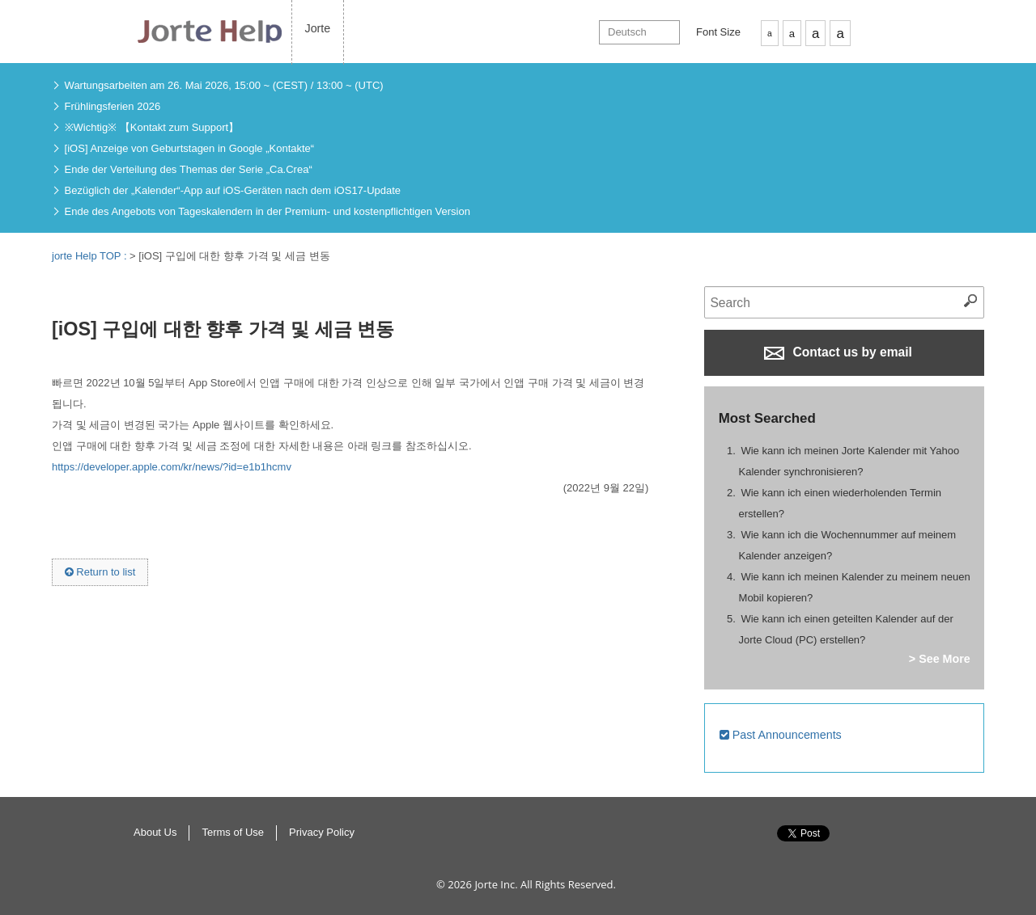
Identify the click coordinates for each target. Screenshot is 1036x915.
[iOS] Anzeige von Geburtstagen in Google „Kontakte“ (190, 148)
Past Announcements (781, 734)
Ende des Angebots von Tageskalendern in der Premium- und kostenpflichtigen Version (267, 211)
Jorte (318, 28)
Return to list (100, 572)
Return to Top (906, 850)
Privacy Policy (322, 832)
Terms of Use (233, 832)
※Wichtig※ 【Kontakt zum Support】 (152, 127)
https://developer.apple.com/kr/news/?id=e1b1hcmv (171, 467)
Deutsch (627, 32)
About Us (155, 832)
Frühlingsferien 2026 (113, 106)
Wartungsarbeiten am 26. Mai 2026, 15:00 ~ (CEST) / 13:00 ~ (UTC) (224, 85)
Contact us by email (838, 352)
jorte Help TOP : (91, 256)
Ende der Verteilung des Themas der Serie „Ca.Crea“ (188, 169)
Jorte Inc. (495, 884)
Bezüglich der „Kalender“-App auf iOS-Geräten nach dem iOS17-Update (233, 190)
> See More (939, 658)
